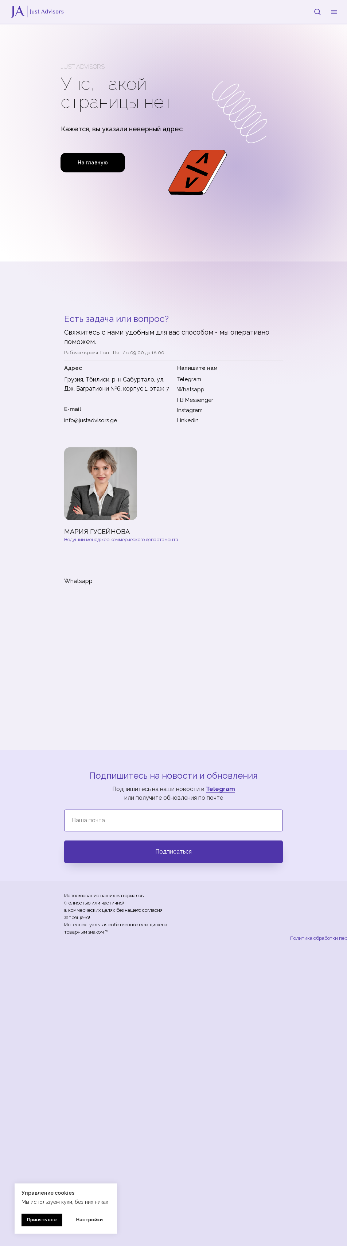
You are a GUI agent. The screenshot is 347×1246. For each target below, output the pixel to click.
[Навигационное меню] (334, 12)
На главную (93, 162)
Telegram (220, 789)
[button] (317, 11)
